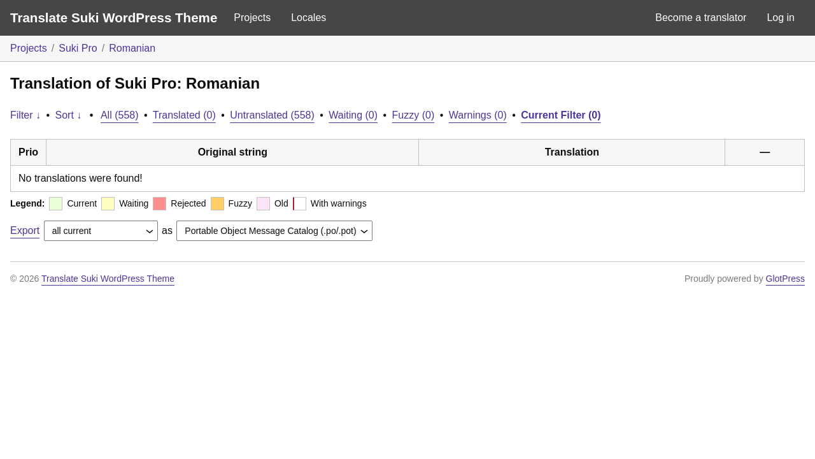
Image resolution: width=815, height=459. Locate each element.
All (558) (120, 115)
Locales (308, 17)
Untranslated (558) (272, 115)
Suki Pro (78, 48)
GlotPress (785, 278)
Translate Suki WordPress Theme (113, 17)
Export (24, 230)
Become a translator (700, 17)
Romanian (132, 48)
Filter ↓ (25, 115)
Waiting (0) (353, 115)
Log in (781, 17)
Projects (252, 17)
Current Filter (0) (560, 115)
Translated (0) (184, 115)
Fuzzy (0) (413, 115)
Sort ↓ (68, 115)
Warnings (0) (478, 115)
